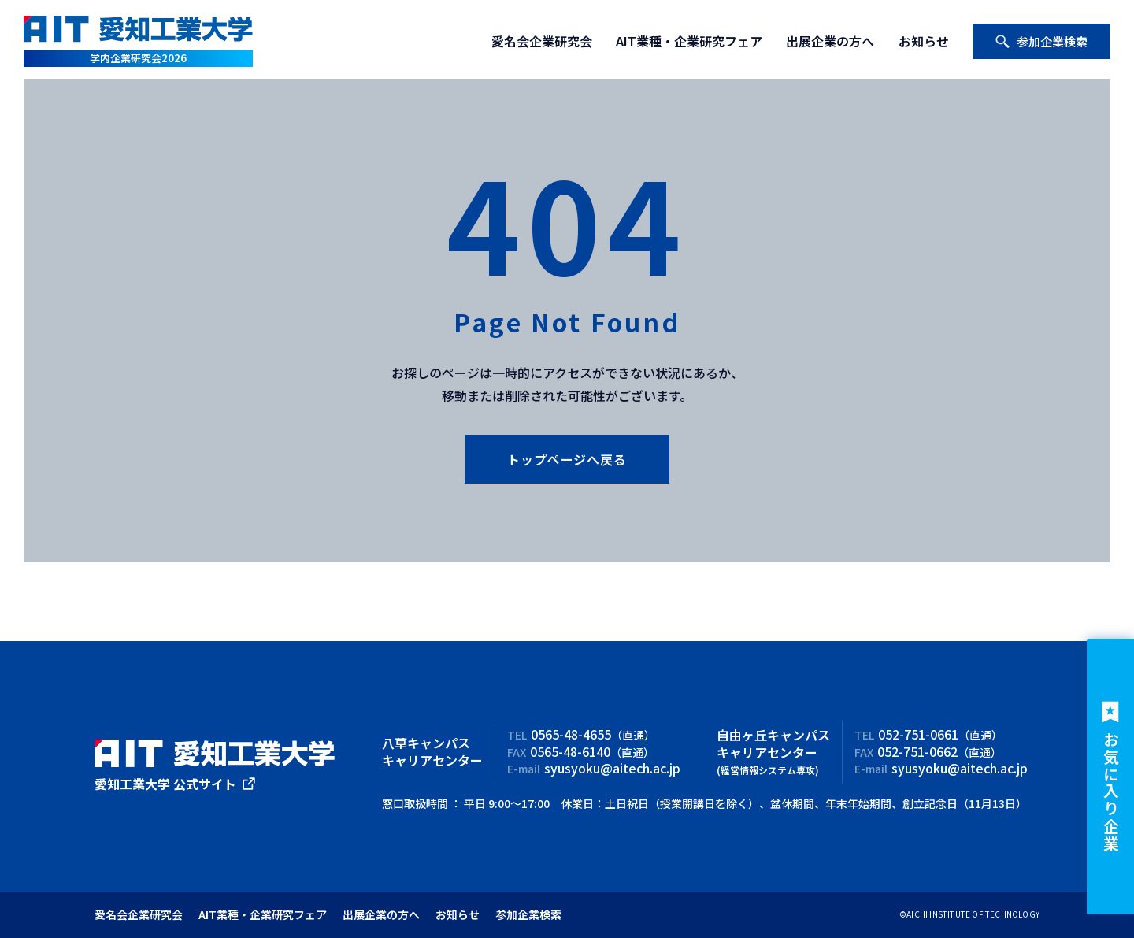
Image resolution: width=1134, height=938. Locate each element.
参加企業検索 (1041, 41)
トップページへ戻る (566, 459)
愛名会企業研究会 (541, 41)
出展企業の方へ (830, 41)
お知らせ (924, 41)
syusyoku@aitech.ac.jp (612, 767)
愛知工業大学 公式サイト (165, 783)
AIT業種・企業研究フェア (689, 41)
